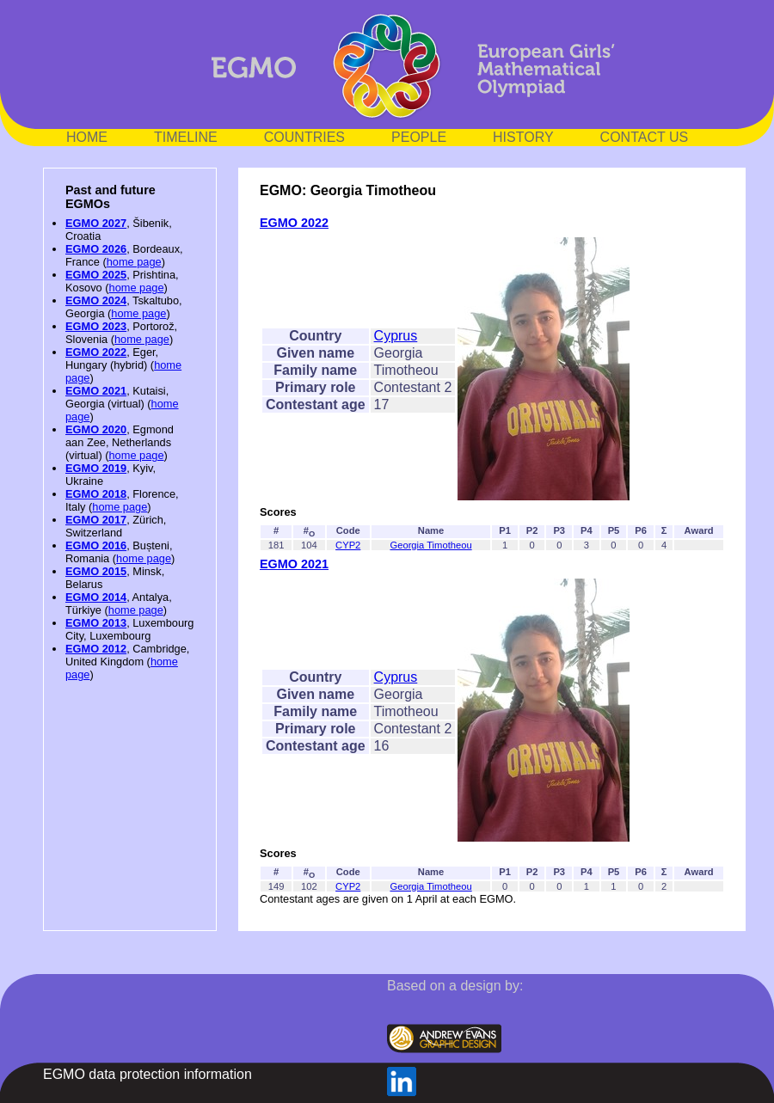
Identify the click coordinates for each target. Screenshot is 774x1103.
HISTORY (523, 137)
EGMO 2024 (95, 300)
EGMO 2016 (95, 545)
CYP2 (347, 545)
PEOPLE (418, 137)
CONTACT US (644, 137)
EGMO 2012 (95, 648)
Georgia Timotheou (430, 545)
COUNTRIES (304, 137)
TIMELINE (186, 137)
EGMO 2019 (95, 468)
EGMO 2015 (95, 571)
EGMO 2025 (95, 274)
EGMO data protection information (147, 1074)
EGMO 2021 (95, 390)
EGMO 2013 (95, 622)
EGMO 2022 (95, 352)
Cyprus (396, 335)
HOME (87, 137)
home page (134, 261)
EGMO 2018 (95, 493)
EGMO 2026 (95, 248)
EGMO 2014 (95, 597)
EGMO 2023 (95, 326)
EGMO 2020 (95, 429)
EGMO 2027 (95, 223)
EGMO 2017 (95, 519)
